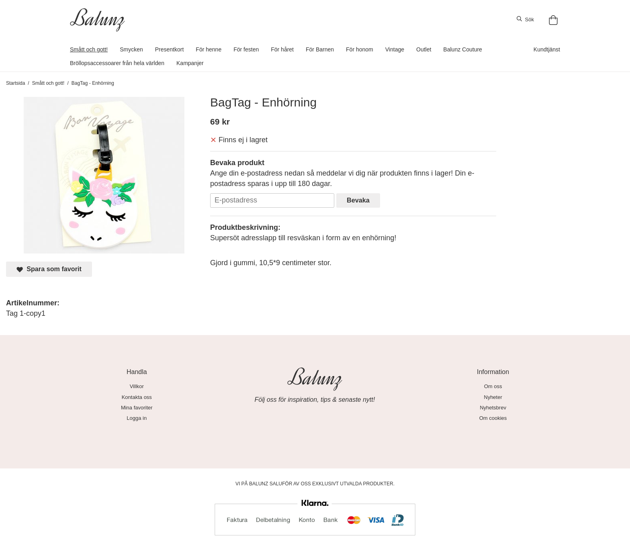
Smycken (131, 49)
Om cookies (493, 418)
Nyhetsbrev (493, 408)
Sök (525, 19)
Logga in (137, 418)
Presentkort (169, 49)
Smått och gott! (89, 49)
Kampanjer (190, 63)
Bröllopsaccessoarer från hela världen (117, 63)
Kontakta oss (137, 397)
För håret (282, 49)
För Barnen (320, 49)
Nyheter (493, 397)
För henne (208, 49)
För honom (359, 49)
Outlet (423, 49)
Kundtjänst (547, 49)
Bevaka (358, 200)
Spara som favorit (49, 269)
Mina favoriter (137, 408)
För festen (246, 49)
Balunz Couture (462, 49)
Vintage (394, 49)
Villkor (137, 386)
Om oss (493, 386)
